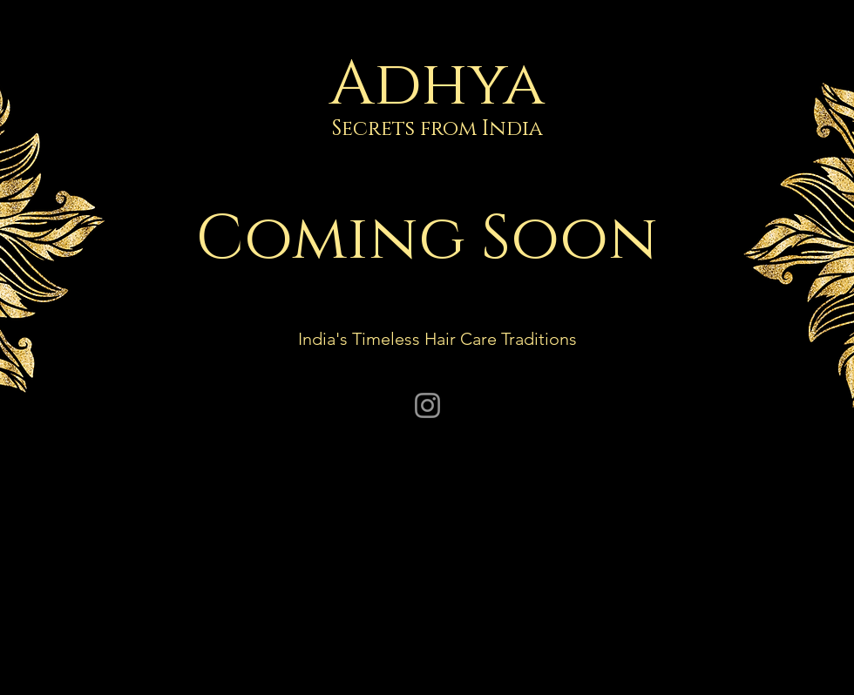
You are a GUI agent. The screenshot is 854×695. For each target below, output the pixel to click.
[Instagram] (427, 405)
